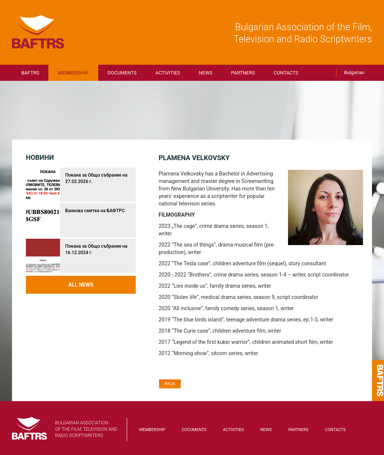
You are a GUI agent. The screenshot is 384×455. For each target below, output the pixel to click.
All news (80, 285)
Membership (73, 73)
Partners (243, 73)
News (205, 73)
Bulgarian (354, 72)
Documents (122, 73)
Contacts (286, 73)
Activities (167, 73)
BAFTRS (38, 32)
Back (170, 383)
